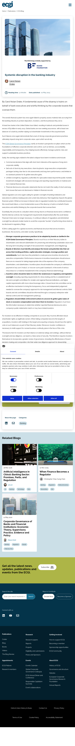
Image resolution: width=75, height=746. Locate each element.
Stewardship (44, 501)
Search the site (7, 606)
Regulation (52, 496)
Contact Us (43, 726)
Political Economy (64, 496)
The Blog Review (8, 671)
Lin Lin (10, 496)
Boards (25, 556)
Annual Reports (54, 702)
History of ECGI (54, 682)
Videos (4, 667)
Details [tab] (37, 357)
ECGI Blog (21, 11)
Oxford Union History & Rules (20, 726)
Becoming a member (57, 660)
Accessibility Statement (54, 736)
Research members (9, 686)
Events (28, 676)
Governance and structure (58, 686)
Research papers (32, 656)
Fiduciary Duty (9, 561)
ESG (53, 501)
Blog (4, 660)
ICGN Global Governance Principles (18, 151)
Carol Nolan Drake (15, 88)
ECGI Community (55, 667)
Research (29, 650)
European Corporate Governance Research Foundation (57, 695)
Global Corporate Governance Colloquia (34, 687)
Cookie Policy (34, 736)
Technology (21, 501)
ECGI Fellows (7, 682)
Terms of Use (17, 736)
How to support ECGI (57, 656)
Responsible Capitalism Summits (34, 699)
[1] (70, 253)
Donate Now (48, 611)
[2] (62, 278)
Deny (14, 393)
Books (4, 663)
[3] (40, 303)
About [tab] (62, 357)
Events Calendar (32, 682)
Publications (12, 11)
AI (5, 501)
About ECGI (53, 676)
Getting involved (55, 650)
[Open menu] (70, 5)
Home (4, 11)
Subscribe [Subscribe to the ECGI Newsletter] (47, 580)
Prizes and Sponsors (33, 671)
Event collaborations (33, 704)
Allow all (61, 393)
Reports (28, 660)
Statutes (52, 689)
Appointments (7, 676)
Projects (29, 663)
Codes (4, 656)
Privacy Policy (59, 726)
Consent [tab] (13, 357)
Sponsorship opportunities (58, 663)
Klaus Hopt (12, 552)
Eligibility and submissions (35, 667)
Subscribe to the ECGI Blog (18, 408)
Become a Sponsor (64, 611)
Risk (30, 501)
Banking (58, 410)
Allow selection (37, 393)
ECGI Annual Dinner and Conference (34, 693)
